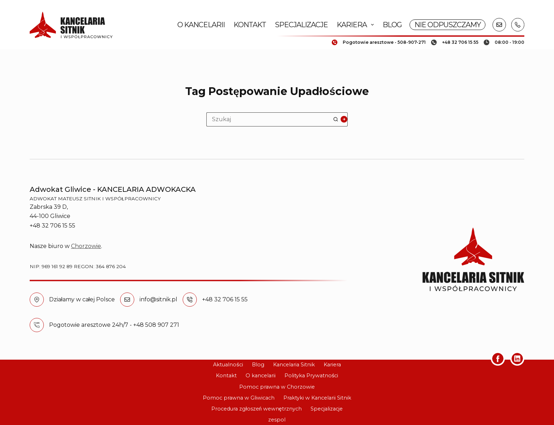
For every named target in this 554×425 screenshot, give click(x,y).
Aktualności (228, 364)
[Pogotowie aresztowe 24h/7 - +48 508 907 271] (37, 325)
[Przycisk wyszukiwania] (341, 119)
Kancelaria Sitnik (294, 364)
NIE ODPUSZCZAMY (447, 24)
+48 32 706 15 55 (225, 299)
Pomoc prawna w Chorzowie (277, 387)
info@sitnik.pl (158, 299)
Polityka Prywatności (311, 375)
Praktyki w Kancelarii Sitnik (317, 398)
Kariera (357, 24)
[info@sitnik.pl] (127, 300)
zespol (276, 420)
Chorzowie (86, 246)
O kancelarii (201, 24)
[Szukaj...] (270, 119)
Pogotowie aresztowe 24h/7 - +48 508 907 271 (114, 324)
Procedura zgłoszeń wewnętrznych (256, 409)
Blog (392, 24)
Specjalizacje (301, 24)
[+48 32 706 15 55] (190, 300)
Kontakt (250, 24)
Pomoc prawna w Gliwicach (239, 398)
